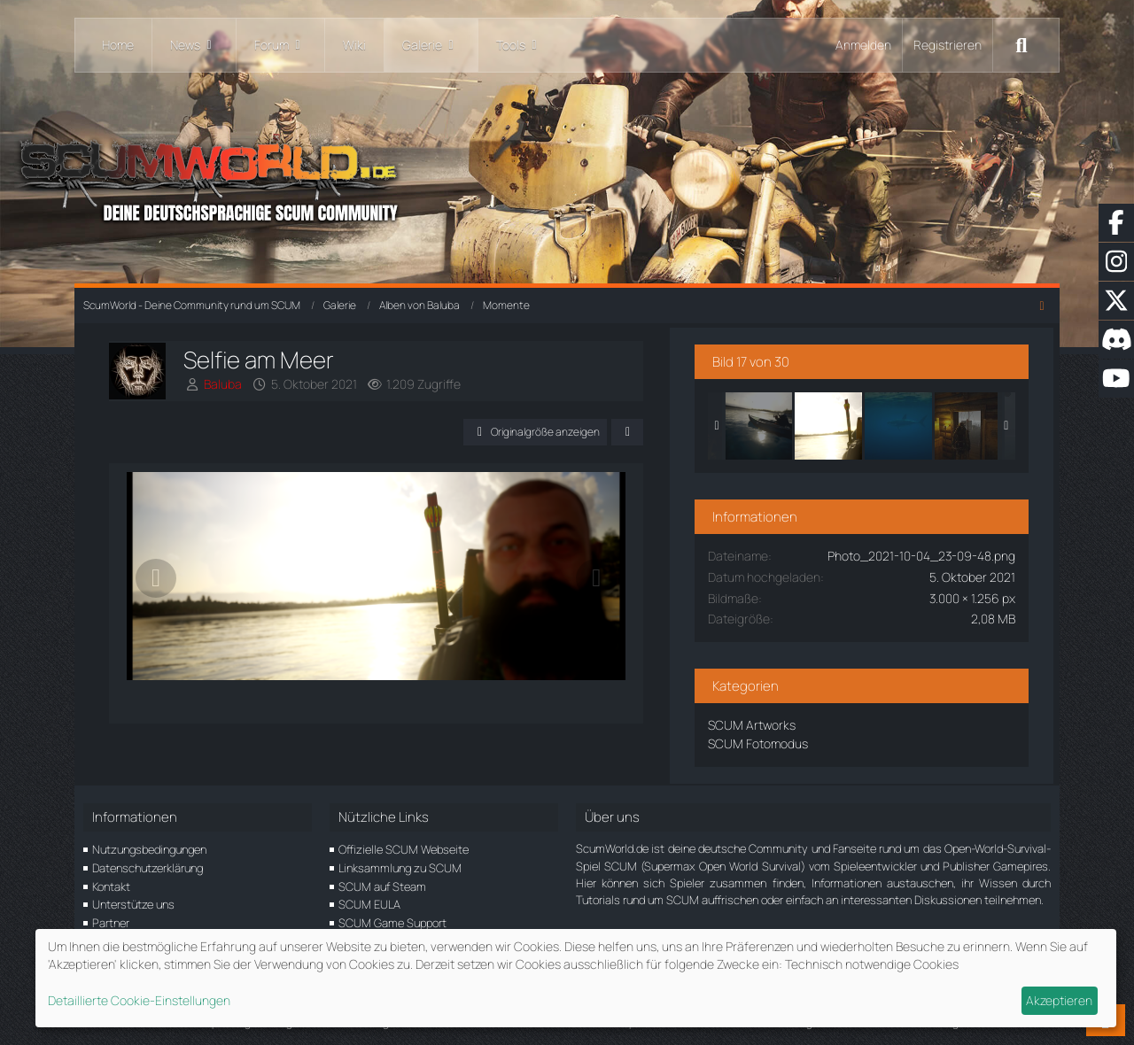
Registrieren (947, 44)
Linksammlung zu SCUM (400, 863)
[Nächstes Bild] (640, 587)
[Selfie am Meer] (874, 422)
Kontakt (111, 882)
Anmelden (863, 44)
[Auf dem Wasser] (804, 422)
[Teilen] (671, 432)
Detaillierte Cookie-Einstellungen (139, 1000)
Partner (110, 918)
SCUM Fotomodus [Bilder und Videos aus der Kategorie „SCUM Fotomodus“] (804, 740)
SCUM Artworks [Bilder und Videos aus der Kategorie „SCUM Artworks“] (798, 721)
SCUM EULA (369, 900)
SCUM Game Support (392, 918)
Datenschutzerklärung (147, 863)
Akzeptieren (1059, 1000)
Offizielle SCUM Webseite (403, 845)
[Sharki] (944, 422)
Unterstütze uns (133, 900)
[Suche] (1021, 45)
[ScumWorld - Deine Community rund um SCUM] (567, 177)
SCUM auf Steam (382, 882)
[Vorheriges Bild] (156, 587)
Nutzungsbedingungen (149, 845)
